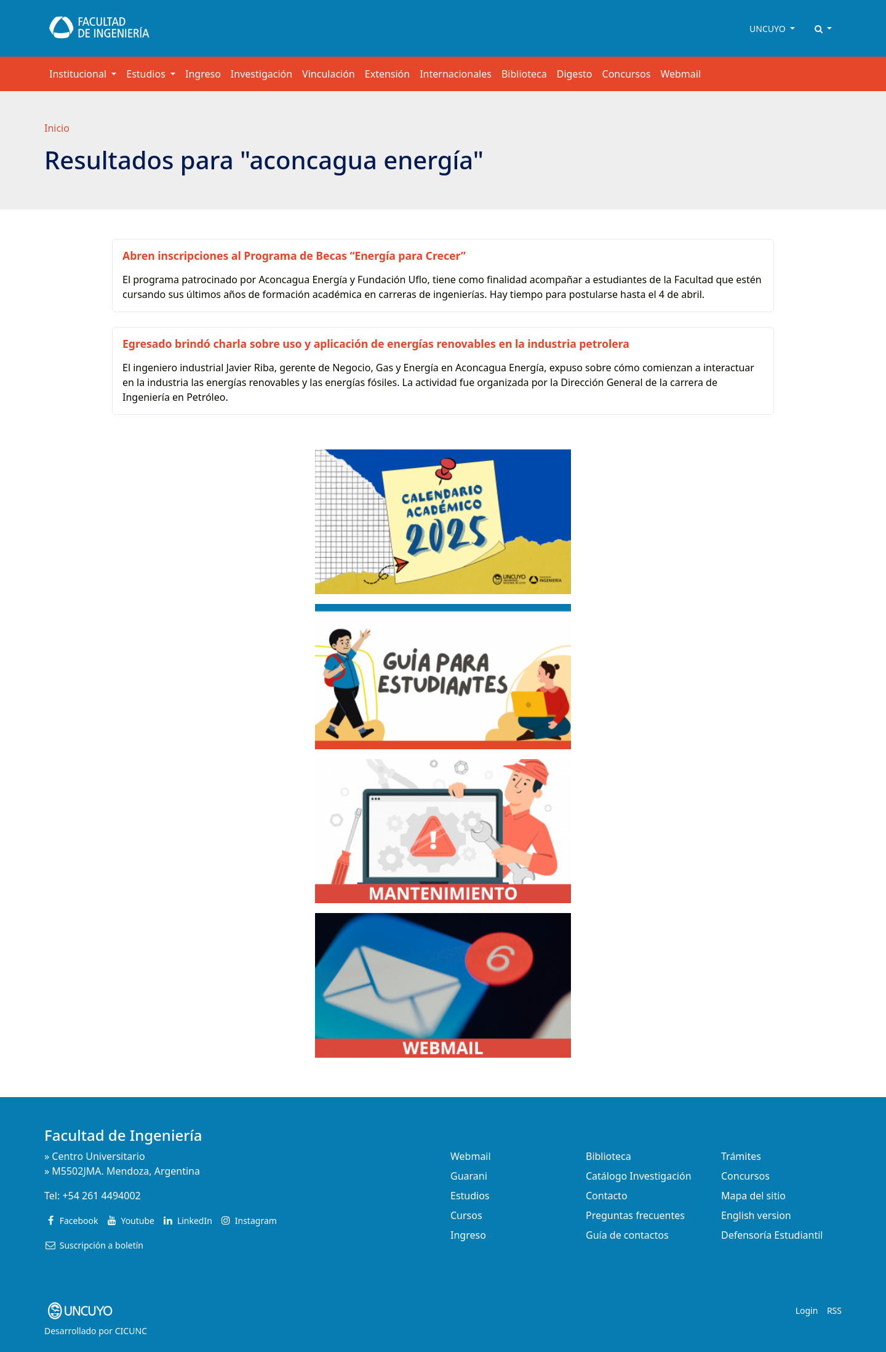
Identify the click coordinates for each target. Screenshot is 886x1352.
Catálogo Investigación (639, 1176)
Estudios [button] (147, 74)
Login (807, 1310)
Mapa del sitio (753, 1195)
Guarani (468, 1176)
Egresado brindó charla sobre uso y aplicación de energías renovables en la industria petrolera (375, 343)
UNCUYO (768, 28)
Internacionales (456, 74)
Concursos (626, 74)
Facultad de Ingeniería (123, 1135)
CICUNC (131, 1331)
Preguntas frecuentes (635, 1215)
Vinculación (328, 74)
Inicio (57, 128)
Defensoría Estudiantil (772, 1235)
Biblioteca (524, 74)
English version (756, 1215)
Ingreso (203, 74)
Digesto (575, 74)
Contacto (607, 1195)
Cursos (466, 1215)
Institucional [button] (79, 74)
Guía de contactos (627, 1235)
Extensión (387, 74)
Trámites (741, 1156)
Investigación (261, 74)
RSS (834, 1310)
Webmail (680, 74)
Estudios (470, 1195)
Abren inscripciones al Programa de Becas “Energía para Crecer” (294, 255)
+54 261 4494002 (101, 1195)
